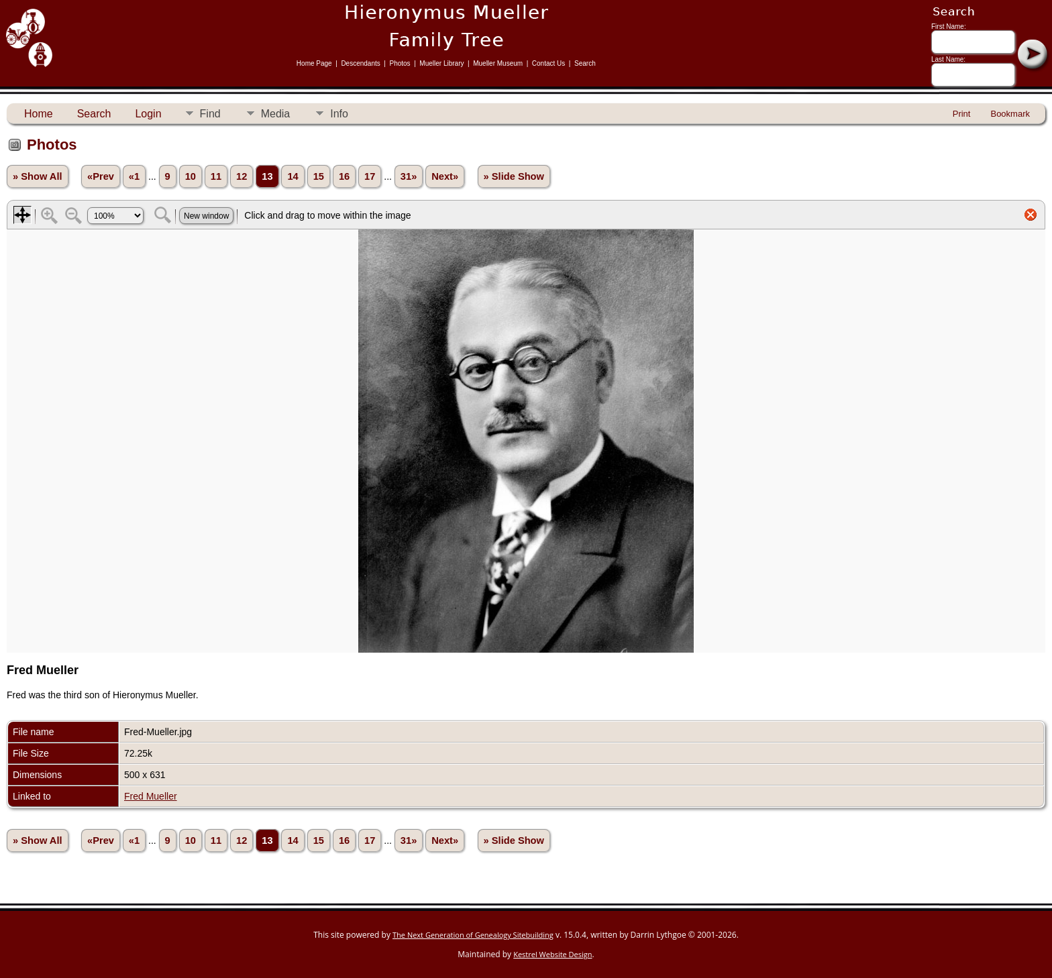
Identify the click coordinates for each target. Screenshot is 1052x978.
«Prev (100, 176)
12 (241, 176)
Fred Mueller (150, 796)
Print (962, 114)
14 (292, 176)
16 (344, 176)
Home (38, 113)
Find (210, 113)
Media (276, 113)
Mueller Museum (498, 63)
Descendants (360, 63)
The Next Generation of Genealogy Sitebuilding (473, 935)
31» (409, 176)
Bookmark (1010, 114)
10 (190, 176)
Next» (444, 176)
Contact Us (548, 63)
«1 (134, 176)
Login (148, 113)
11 (216, 176)
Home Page (314, 63)
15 (318, 176)
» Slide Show (514, 176)
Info (339, 113)
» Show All (37, 176)
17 (369, 176)
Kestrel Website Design (552, 954)
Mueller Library (441, 63)
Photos (399, 63)
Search (585, 63)
